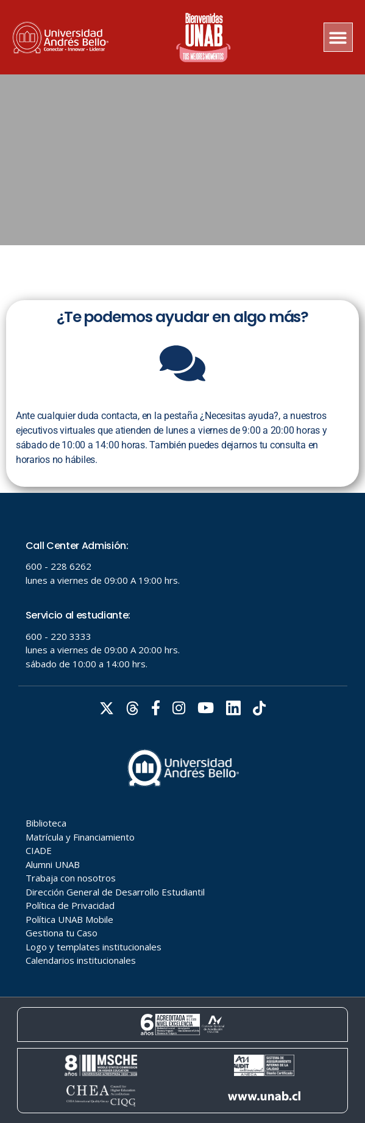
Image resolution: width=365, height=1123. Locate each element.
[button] (338, 37)
